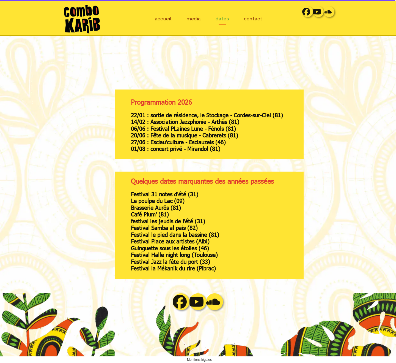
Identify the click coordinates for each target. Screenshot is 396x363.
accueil (163, 18)
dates (222, 18)
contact (253, 18)
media (193, 18)
